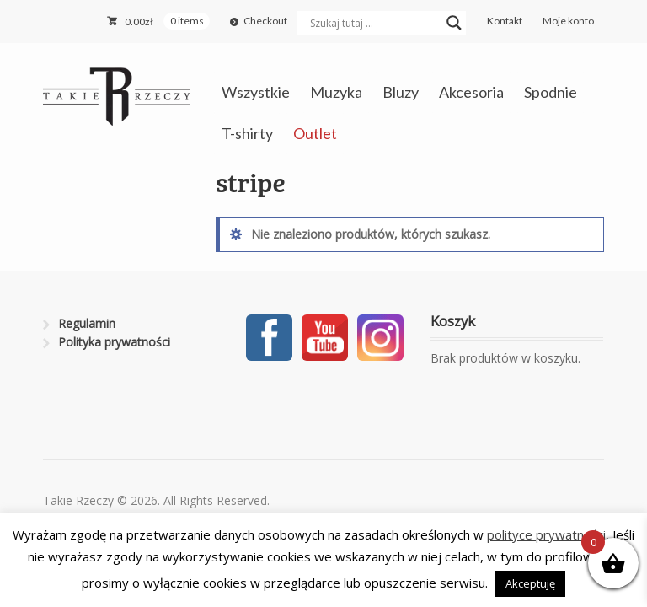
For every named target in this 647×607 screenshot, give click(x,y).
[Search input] (374, 23)
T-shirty (247, 133)
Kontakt (504, 20)
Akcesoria (471, 92)
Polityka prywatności (114, 342)
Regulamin (86, 323)
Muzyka (336, 92)
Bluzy (400, 92)
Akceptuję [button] (530, 583)
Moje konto (568, 20)
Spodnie (550, 92)
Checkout (265, 20)
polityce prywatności (546, 534)
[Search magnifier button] (454, 23)
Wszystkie (256, 92)
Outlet (315, 133)
